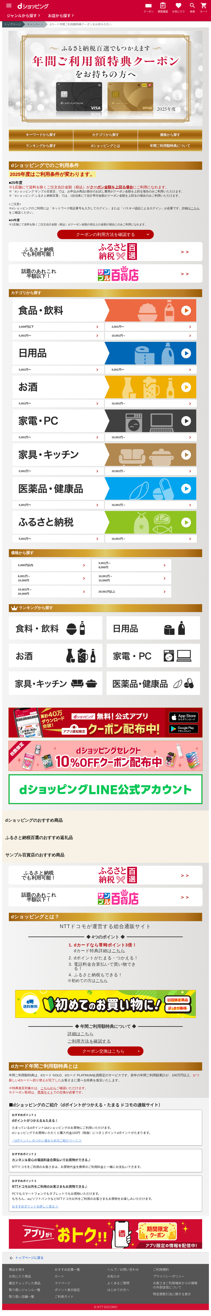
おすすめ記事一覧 (67, 1275)
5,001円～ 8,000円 (117, 569)
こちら (195, 208)
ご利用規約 (161, 1275)
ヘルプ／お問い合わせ (123, 1275)
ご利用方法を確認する (89, 1047)
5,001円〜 (26, 336)
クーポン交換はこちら (103, 1057)
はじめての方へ (118, 1295)
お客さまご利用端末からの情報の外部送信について (175, 1291)
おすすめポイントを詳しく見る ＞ (35, 1212)
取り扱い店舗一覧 (21, 1302)
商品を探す (17, 1275)
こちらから (48, 1094)
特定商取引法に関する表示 (172, 1300)
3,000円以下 (28, 327)
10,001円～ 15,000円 (118, 583)
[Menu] (8, 5)
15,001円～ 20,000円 (27, 597)
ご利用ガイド (64, 1302)
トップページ (12, 24)
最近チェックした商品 (25, 1289)
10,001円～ (120, 336)
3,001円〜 (120, 327)
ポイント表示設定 (67, 1295)
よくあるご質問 (118, 1289)
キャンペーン (35, 24)
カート (59, 1282)
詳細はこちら (80, 1039)
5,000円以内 (28, 569)
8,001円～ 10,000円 (26, 583)
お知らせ (113, 1282)
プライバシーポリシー (169, 1282)
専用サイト (45, 1098)
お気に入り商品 (20, 1282)
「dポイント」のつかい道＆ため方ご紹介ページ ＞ (47, 1146)
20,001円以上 (119, 597)
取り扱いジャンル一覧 (24, 1295)
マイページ (62, 1289)
